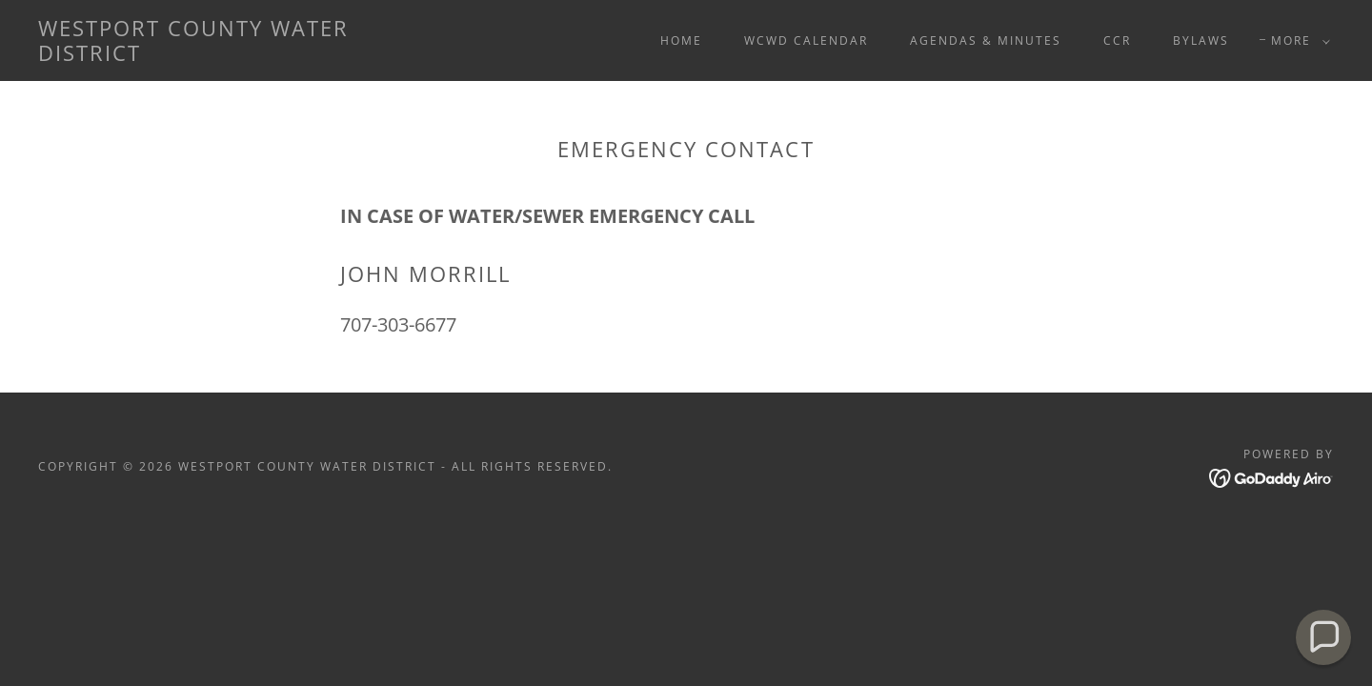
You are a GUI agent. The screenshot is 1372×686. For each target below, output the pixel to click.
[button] (1297, 41)
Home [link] (681, 40)
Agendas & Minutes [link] (985, 40)
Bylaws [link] (1201, 40)
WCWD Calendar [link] (806, 40)
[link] (217, 55)
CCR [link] (1117, 40)
